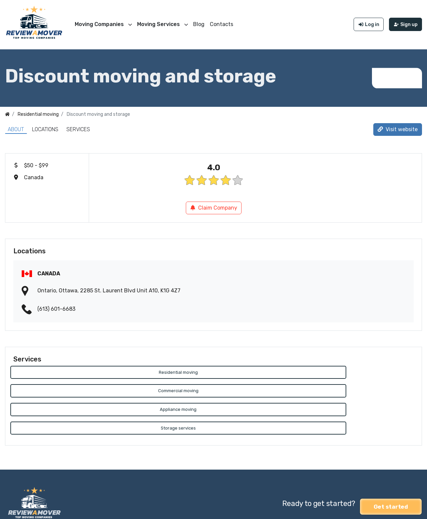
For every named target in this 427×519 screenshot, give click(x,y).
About (16, 125)
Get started (391, 466)
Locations (45, 125)
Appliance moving (349, 369)
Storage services (77, 389)
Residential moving (77, 369)
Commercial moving (213, 369)
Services (78, 125)
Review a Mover (24, 509)
